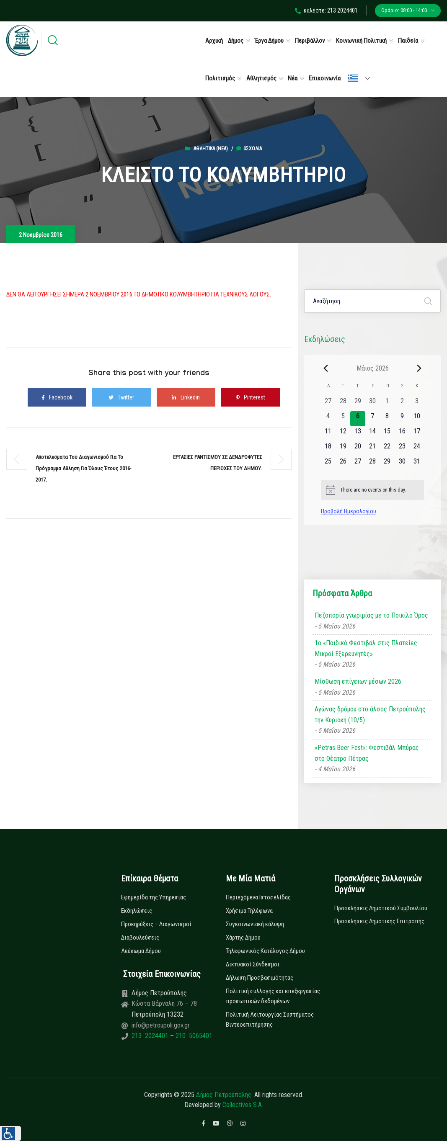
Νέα (292, 78)
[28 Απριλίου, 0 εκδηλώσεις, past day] (343, 403)
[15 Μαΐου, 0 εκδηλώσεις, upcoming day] (387, 433)
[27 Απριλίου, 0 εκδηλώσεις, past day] (328, 403)
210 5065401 (193, 1036)
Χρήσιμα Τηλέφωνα (249, 910)
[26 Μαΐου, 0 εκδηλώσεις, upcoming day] (343, 463)
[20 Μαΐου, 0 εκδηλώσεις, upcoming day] (357, 448)
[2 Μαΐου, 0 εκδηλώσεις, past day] (402, 403)
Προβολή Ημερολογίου (348, 511)
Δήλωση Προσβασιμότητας (259, 977)
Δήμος (235, 40)
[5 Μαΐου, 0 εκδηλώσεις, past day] (343, 418)
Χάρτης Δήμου (243, 937)
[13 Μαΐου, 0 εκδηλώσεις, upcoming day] (357, 433)
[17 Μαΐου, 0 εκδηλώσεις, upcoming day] (416, 433)
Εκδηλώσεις (136, 910)
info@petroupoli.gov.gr (161, 1025)
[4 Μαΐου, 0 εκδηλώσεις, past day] (328, 418)
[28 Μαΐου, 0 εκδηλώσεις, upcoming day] (372, 463)
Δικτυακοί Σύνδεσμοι (252, 964)
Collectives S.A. (242, 1105)
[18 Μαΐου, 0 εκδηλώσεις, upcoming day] (328, 448)
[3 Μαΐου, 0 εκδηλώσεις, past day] (416, 403)
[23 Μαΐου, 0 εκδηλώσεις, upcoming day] (402, 448)
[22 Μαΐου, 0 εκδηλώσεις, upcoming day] (387, 448)
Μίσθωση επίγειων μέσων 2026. (359, 681)
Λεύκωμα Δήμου (141, 951)
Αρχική (214, 40)
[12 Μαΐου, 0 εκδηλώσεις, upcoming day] (343, 433)
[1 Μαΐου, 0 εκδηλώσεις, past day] (387, 403)
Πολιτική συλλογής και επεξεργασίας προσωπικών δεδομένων (273, 996)
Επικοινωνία (325, 78)
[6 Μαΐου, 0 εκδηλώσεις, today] (357, 418)
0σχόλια (249, 149)
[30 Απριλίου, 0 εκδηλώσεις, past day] (372, 403)
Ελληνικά (353, 78)
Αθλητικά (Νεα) (211, 149)
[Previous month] (326, 368)
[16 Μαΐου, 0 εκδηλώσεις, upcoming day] (402, 433)
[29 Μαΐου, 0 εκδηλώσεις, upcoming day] (387, 463)
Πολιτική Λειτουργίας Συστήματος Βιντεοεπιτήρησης (270, 1019)
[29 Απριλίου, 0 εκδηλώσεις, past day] (357, 403)
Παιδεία (408, 40)
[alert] (372, 490)
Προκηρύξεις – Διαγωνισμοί (156, 924)
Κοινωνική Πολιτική (361, 40)
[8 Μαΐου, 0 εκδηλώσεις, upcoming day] (387, 418)
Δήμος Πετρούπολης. (224, 1095)
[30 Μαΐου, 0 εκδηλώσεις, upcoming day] (402, 463)
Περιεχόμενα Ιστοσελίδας (258, 897)
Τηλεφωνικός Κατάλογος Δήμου (265, 951)
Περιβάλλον (310, 40)
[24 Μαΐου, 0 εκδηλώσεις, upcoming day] (416, 448)
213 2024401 (151, 1036)
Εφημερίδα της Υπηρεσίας (153, 897)
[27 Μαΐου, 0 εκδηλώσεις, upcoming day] (357, 463)
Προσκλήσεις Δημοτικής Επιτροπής (379, 921)
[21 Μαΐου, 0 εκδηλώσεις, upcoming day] (372, 448)
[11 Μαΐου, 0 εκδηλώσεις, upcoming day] (328, 433)
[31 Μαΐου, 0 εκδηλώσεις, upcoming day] (416, 463)
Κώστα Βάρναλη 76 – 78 (164, 1003)
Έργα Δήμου (269, 40)
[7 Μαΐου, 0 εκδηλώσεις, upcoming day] (372, 418)
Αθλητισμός (261, 78)
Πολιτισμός (220, 78)
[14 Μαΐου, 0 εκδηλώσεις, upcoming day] (372, 433)
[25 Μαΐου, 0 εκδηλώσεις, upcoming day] (328, 463)
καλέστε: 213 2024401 (326, 10)
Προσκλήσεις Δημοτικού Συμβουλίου (380, 908)
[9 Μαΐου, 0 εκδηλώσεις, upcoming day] (402, 418)
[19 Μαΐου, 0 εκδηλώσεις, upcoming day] (343, 448)
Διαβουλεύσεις (140, 937)
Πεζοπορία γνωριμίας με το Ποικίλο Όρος (371, 615)
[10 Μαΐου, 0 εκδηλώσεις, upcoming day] (416, 418)
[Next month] (419, 368)
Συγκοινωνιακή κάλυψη (255, 924)
